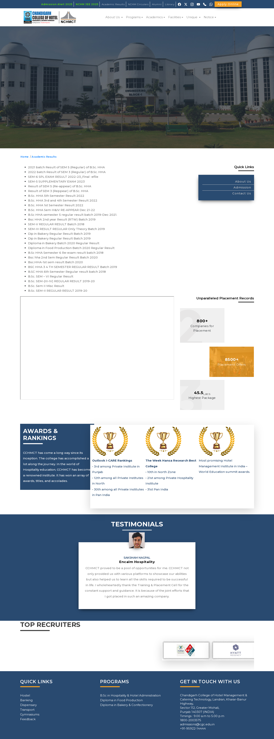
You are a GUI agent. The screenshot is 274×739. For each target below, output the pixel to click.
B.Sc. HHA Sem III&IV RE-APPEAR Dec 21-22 (61, 210)
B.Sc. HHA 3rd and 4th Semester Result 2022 (62, 200)
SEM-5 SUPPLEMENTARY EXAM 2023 (56, 181)
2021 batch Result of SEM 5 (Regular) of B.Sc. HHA (66, 167)
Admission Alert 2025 (56, 4)
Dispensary (28, 705)
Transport (27, 710)
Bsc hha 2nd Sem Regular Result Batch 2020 (63, 257)
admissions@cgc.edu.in (197, 724)
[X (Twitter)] (185, 4)
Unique (192, 17)
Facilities (174, 17)
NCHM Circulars (138, 4)
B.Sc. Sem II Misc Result (46, 286)
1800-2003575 (190, 720)
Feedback (28, 719)
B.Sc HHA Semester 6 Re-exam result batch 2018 (65, 253)
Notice (209, 17)
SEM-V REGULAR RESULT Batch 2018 (56, 224)
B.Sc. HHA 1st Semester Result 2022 (55, 205)
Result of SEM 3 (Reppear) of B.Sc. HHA (58, 191)
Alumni (157, 4)
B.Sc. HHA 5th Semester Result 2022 (56, 196)
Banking (26, 700)
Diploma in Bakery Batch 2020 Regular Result (63, 243)
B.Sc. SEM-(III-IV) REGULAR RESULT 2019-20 (61, 281)
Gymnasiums (29, 714)
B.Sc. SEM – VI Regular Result (50, 276)
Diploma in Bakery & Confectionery (126, 705)
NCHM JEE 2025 (87, 4)
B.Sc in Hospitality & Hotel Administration (130, 695)
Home (25, 156)
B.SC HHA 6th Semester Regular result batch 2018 (67, 271)
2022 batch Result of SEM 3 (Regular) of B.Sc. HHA (67, 172)
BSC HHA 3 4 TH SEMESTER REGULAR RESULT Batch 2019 (72, 267)
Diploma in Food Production (121, 700)
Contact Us (241, 193)
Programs (133, 17)
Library (170, 4)
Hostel (25, 695)
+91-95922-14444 (193, 728)
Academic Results (113, 4)
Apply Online (228, 4)
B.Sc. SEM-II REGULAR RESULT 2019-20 (57, 290)
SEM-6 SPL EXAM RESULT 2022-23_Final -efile (63, 177)
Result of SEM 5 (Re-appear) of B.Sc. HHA (59, 186)
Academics (154, 17)
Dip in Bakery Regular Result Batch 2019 (59, 234)
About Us (112, 17)
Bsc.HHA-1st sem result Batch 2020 (55, 262)
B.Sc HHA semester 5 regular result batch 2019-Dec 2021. (72, 215)
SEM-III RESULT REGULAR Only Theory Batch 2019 (66, 229)
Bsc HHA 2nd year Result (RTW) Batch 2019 (62, 219)
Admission (242, 187)
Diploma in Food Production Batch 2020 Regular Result (71, 248)
